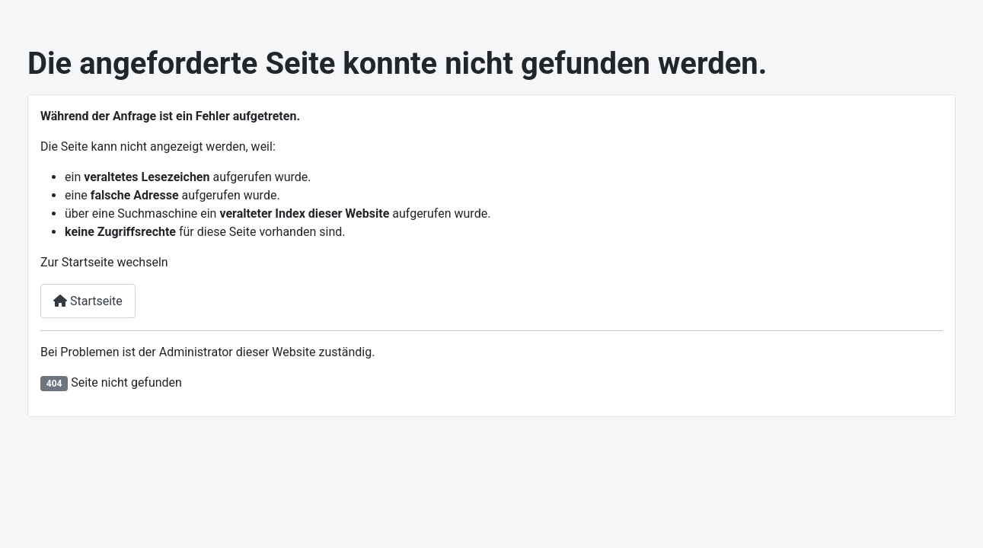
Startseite (88, 301)
